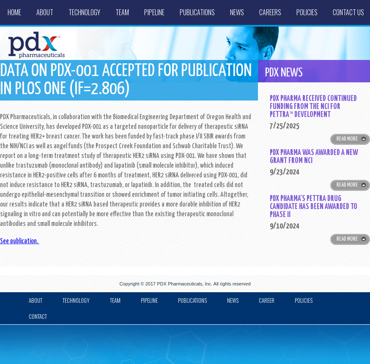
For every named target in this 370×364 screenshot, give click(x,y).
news (232, 300)
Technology (84, 12)
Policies (307, 12)
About (44, 12)
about (35, 300)
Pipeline (154, 12)
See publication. (19, 241)
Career (266, 300)
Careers (270, 12)
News (237, 12)
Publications (197, 12)
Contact (38, 316)
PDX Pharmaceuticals (179, 283)
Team (122, 12)
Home (14, 12)
